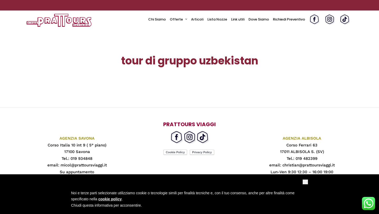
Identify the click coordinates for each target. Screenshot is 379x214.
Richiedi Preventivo (289, 19)
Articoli (197, 19)
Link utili (238, 19)
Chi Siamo (157, 19)
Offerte (176, 19)
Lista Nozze (217, 19)
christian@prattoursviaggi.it (308, 165)
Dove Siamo (258, 19)
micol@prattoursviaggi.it (84, 165)
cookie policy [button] (110, 199)
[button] (305, 182)
